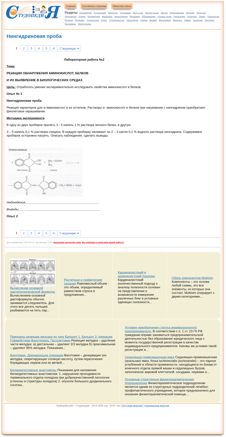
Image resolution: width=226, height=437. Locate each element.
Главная (70, 6)
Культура (201, 13)
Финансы (177, 20)
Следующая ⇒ (69, 48)
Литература (70, 16)
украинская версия (156, 405)
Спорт (104, 20)
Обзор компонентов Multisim (192, 278)
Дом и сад (138, 13)
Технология (132, 20)
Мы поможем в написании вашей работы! (103, 242)
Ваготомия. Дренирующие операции (36, 355)
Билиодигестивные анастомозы (33, 370)
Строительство (116, 20)
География (125, 13)
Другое (164, 13)
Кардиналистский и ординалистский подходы (136, 274)
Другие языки (152, 13)
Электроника (84, 24)
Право (202, 16)
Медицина (107, 16)
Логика (81, 16)
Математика (93, 16)
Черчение (198, 20)
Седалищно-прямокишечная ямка (149, 357)
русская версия (132, 405)
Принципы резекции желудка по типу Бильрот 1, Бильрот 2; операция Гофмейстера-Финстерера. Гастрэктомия (61, 338)
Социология (93, 20)
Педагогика (179, 16)
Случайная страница (94, 6)
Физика (153, 20)
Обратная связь (122, 6)
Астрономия (100, 13)
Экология (209, 20)
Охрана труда (164, 16)
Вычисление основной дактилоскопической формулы (32, 290)
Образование (148, 16)
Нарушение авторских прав (67, 242)
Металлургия (121, 16)
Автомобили (85, 13)
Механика (135, 16)
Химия (187, 20)
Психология (213, 16)
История (190, 13)
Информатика (177, 13)
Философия (165, 20)
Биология (113, 13)
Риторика (80, 20)
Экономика (70, 24)
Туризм (143, 20)
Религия (69, 20)
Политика (192, 16)
